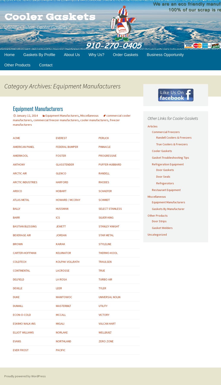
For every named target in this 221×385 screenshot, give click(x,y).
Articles (153, 126)
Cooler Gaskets (162, 151)
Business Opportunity (165, 55)
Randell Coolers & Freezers (174, 137)
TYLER (102, 288)
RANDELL (104, 173)
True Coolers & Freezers (172, 144)
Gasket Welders (162, 228)
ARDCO (17, 191)
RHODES (104, 182)
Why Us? (96, 55)
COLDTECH (19, 262)
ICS (58, 217)
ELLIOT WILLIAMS (23, 332)
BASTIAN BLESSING (25, 226)
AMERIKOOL (20, 156)
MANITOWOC (64, 297)
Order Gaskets (125, 55)
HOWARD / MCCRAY (68, 200)
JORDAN (61, 235)
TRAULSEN (105, 262)
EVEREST (61, 138)
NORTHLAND (63, 341)
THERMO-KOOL (108, 253)
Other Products (17, 65)
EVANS (17, 341)
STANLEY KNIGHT (109, 226)
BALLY (16, 209)
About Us (72, 55)
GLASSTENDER (65, 164)
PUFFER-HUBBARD (110, 164)
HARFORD (62, 182)
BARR (16, 217)
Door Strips (159, 221)
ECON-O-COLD (22, 315)
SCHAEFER (105, 191)
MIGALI (60, 324)
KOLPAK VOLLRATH (67, 262)
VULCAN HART (107, 324)
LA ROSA (61, 279)
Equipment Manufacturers (38, 109)
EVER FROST (20, 350)
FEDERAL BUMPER (67, 147)
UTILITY (103, 306)
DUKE (16, 297)
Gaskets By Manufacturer (168, 209)
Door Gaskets (165, 170)
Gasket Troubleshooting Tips (170, 158)
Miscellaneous (89, 115)
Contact (45, 65)
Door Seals (163, 176)
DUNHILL (18, 306)
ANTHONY (19, 164)
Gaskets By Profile (39, 55)
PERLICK (104, 138)
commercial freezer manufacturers (56, 120)
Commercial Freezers (166, 132)
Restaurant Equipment (166, 190)
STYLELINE (105, 244)
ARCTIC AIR (20, 173)
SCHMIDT (104, 200)
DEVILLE (17, 288)
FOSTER (61, 156)
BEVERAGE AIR (22, 235)
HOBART (61, 191)
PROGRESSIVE (108, 156)
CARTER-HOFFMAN (24, 253)
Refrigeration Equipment (168, 164)
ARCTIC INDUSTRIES (25, 182)
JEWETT (61, 226)
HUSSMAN (62, 209)
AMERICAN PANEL (23, 147)
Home (9, 55)
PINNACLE (105, 147)
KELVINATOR (63, 253)
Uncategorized (157, 234)
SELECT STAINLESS (110, 209)
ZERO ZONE (106, 341)
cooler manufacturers (94, 120)
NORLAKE (62, 332)
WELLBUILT (105, 332)
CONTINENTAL (21, 270)
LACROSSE (62, 270)
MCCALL (61, 315)
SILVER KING (106, 217)
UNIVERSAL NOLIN (109, 297)
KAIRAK (60, 244)
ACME (16, 138)
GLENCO (61, 173)
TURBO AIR (105, 279)
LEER (59, 288)
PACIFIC (60, 350)
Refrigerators (165, 183)
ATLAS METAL (21, 200)
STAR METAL (106, 235)
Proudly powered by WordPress (25, 376)
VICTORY (104, 315)
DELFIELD (18, 279)
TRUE (102, 270)
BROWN (18, 244)
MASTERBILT (63, 306)
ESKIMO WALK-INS (24, 324)
